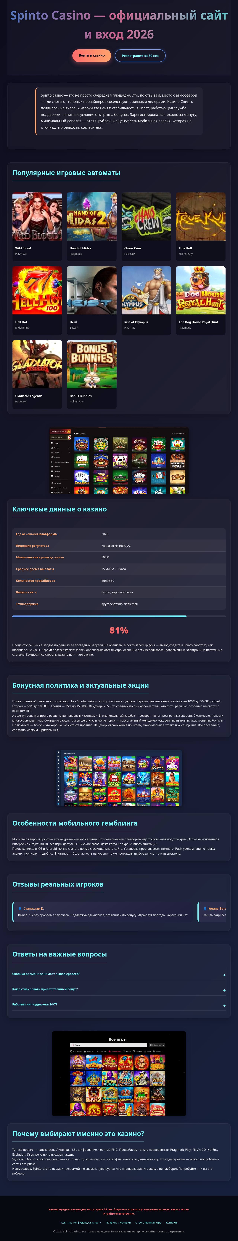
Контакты (172, 1222)
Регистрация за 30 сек (140, 55)
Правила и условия (118, 1222)
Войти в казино (92, 55)
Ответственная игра (148, 1222)
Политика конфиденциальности (80, 1222)
